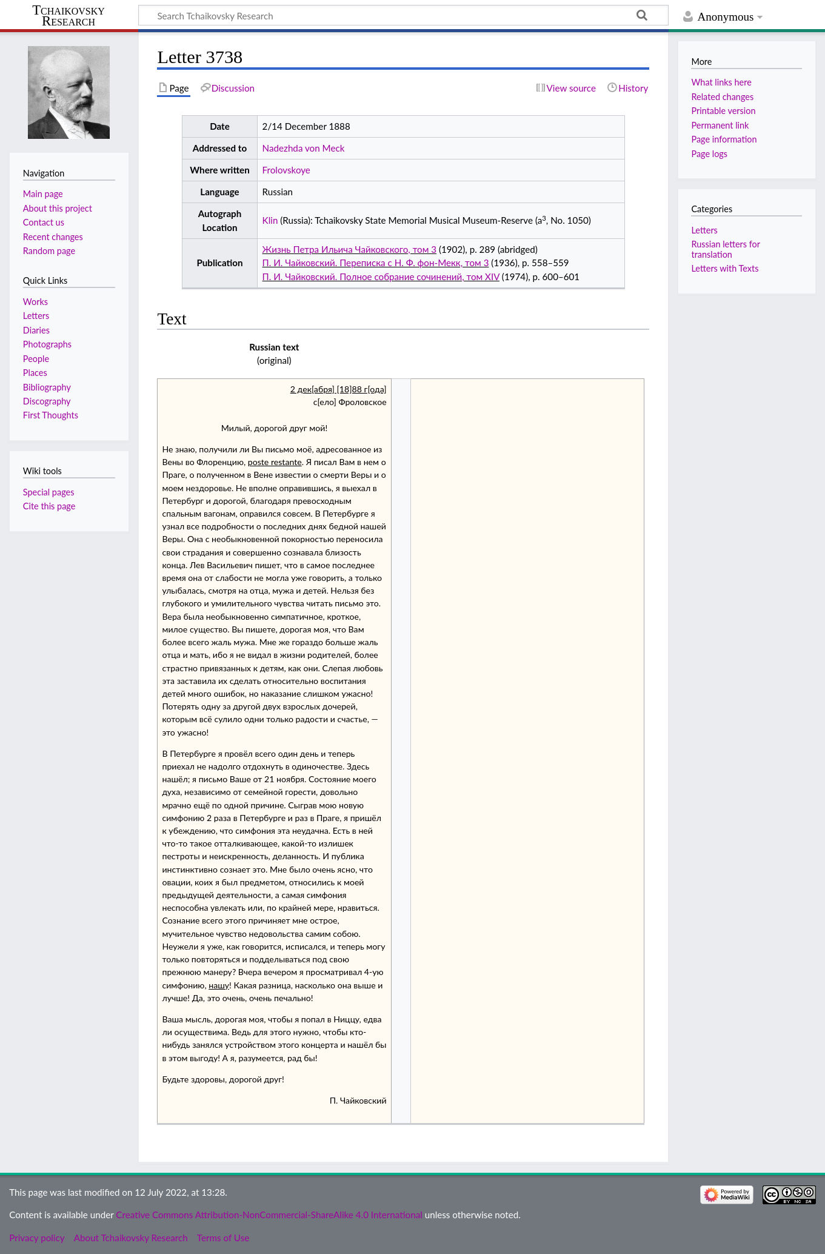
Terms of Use (223, 1237)
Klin (270, 220)
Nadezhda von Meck (303, 147)
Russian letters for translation (725, 249)
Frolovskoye (286, 169)
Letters (704, 230)
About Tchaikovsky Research (131, 1237)
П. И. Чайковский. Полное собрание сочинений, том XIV (380, 276)
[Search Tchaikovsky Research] (403, 15)
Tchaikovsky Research (68, 16)
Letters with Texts (724, 268)
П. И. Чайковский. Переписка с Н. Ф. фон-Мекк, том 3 (375, 262)
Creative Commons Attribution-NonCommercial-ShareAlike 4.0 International (269, 1214)
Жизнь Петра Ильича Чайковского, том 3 (349, 249)
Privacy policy (36, 1237)
